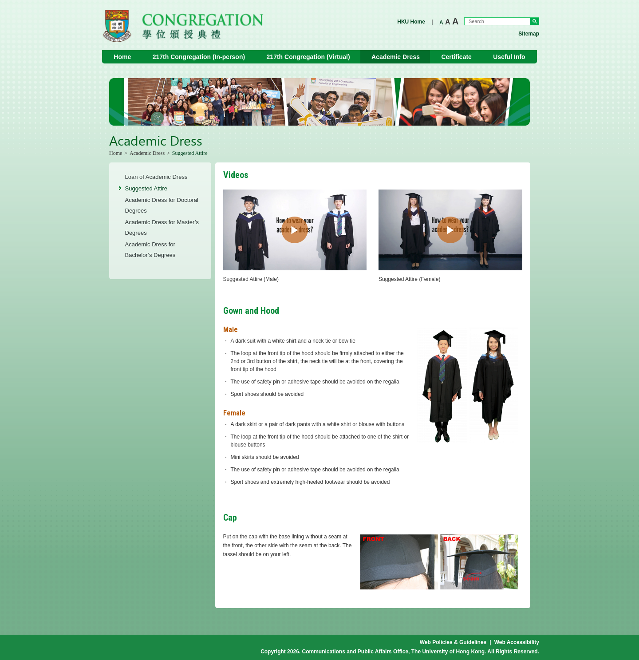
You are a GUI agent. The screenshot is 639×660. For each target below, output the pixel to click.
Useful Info (509, 56)
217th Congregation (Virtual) (308, 56)
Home (122, 56)
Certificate (456, 56)
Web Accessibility (516, 642)
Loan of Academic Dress (156, 177)
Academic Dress (395, 56)
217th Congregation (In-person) (199, 56)
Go (534, 21)
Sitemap (528, 34)
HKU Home (411, 22)
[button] (294, 230)
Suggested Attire (146, 188)
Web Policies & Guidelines (453, 642)
